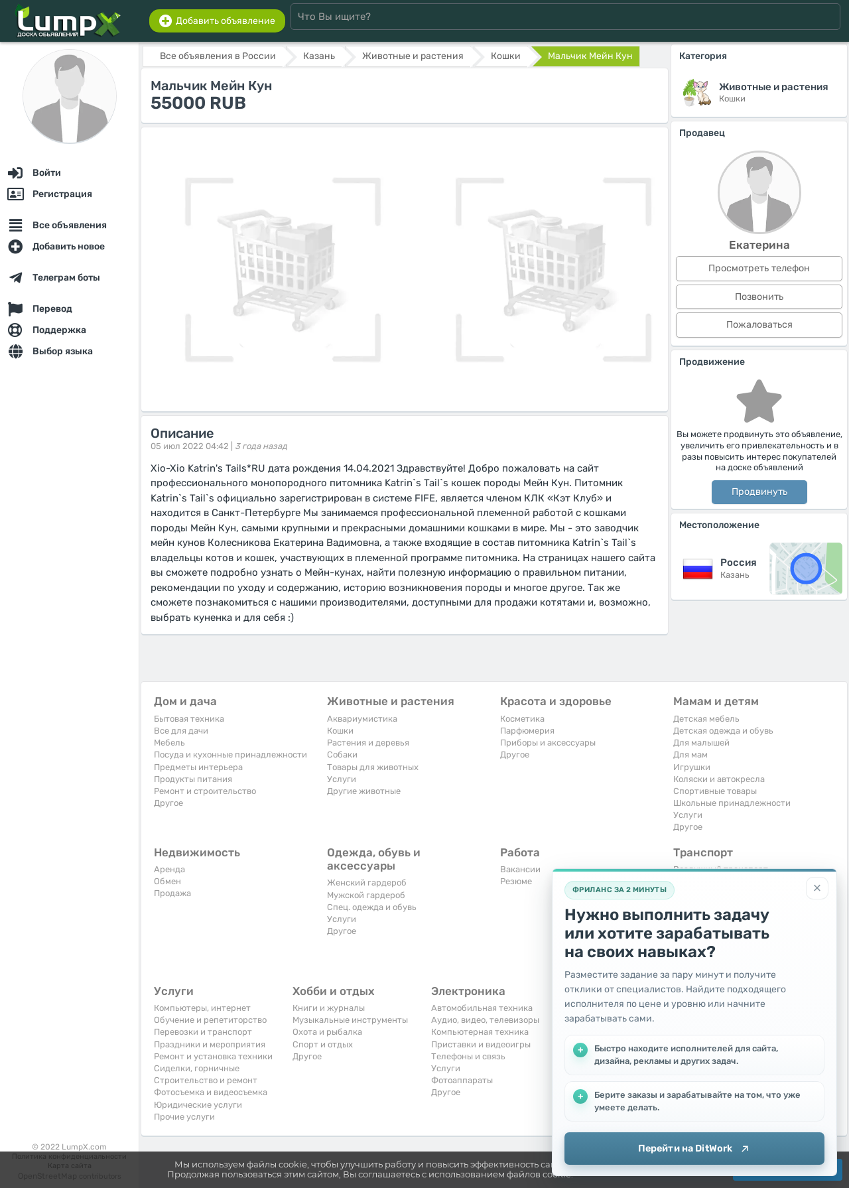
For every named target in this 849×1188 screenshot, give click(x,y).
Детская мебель (706, 719)
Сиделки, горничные (196, 1068)
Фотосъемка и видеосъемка (210, 1092)
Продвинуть (759, 491)
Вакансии (520, 869)
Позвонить (759, 296)
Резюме (516, 881)
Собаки (342, 754)
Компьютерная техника (480, 1032)
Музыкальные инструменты (350, 1020)
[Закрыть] (817, 887)
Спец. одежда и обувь (372, 907)
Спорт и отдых (323, 1044)
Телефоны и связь (468, 1056)
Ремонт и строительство (205, 791)
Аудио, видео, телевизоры (485, 1020)
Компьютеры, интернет (202, 1008)
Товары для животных (373, 767)
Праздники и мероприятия (209, 1044)
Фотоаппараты (462, 1080)
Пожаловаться (759, 324)
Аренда (169, 869)
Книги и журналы (329, 1008)
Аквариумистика (362, 719)
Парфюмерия (527, 731)
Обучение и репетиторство (210, 1020)
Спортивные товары (715, 791)
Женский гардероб (367, 883)
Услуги (341, 779)
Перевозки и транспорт (203, 1032)
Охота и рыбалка (327, 1032)
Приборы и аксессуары (548, 743)
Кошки (340, 731)
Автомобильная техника (482, 1008)
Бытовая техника (189, 719)
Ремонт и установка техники (213, 1056)
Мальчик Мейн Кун (590, 56)
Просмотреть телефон (759, 268)
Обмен (167, 881)
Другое (168, 803)
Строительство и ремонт (205, 1080)
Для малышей (701, 743)
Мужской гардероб (366, 895)
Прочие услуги (184, 1117)
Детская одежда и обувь (723, 731)
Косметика (522, 719)
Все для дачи (181, 731)
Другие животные (364, 791)
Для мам (690, 754)
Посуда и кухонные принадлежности (230, 754)
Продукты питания (193, 779)
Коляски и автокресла (719, 779)
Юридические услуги (198, 1105)
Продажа (172, 893)
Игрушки (691, 767)
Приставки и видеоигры (481, 1044)
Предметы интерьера (198, 767)
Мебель (169, 743)
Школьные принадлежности (732, 803)
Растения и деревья (368, 743)
